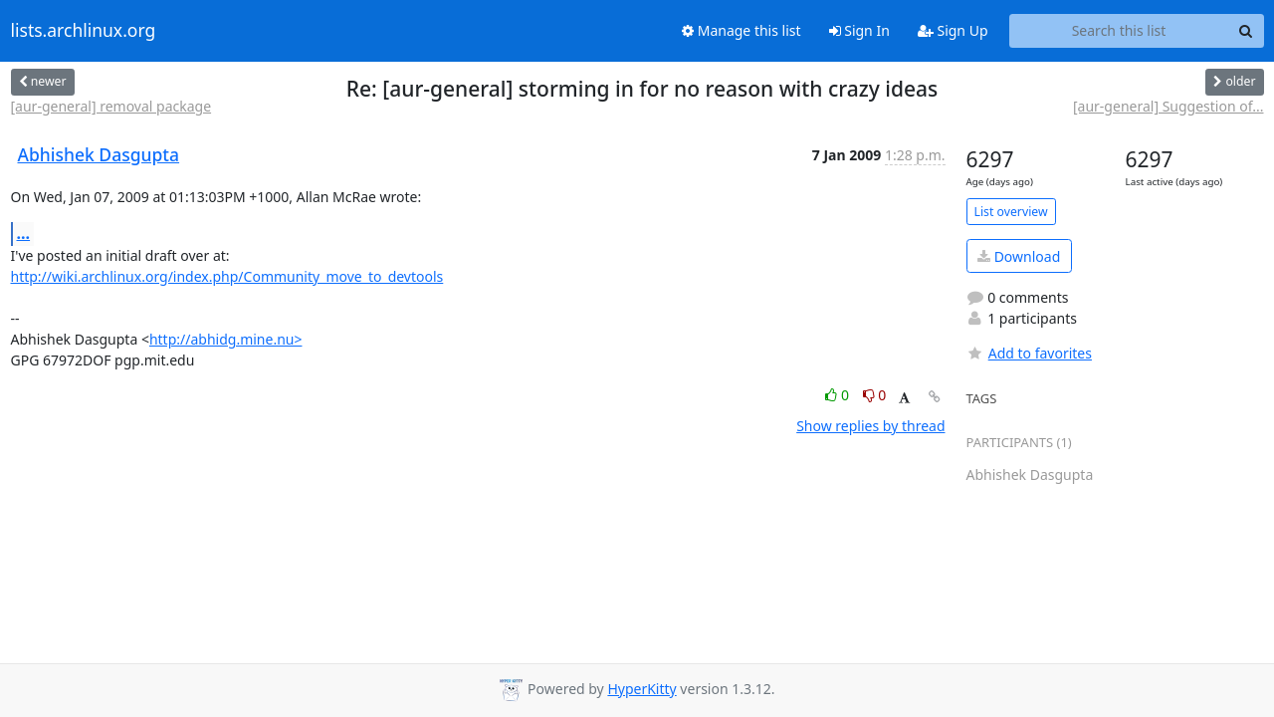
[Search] (1246, 31)
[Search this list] (1119, 31)
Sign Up (953, 30)
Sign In (859, 30)
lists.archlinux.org (83, 31)
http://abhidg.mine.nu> (226, 339)
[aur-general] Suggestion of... (1168, 106)
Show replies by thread (870, 425)
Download (1018, 256)
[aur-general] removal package (111, 106)
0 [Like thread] (838, 394)
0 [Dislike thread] (875, 394)
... (24, 233)
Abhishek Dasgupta (99, 154)
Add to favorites (1029, 353)
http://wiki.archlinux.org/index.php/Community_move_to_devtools (227, 276)
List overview (1011, 211)
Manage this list (741, 30)
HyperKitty (641, 688)
